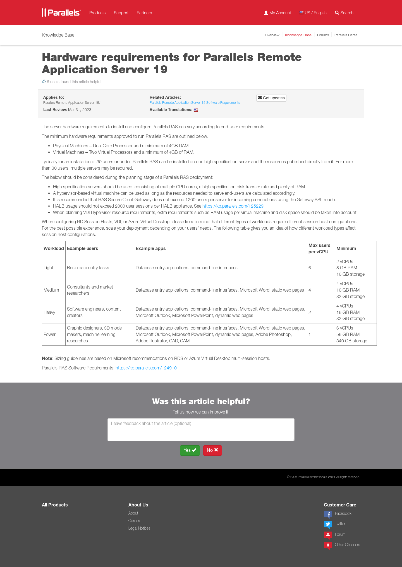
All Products (55, 505)
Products (97, 12)
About (133, 513)
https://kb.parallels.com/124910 (146, 367)
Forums (323, 35)
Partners (144, 12)
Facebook (337, 515)
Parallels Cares (345, 35)
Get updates (271, 97)
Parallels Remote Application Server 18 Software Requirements (195, 102)
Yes (190, 450)
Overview (272, 35)
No (212, 450)
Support (121, 12)
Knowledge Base (298, 35)
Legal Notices (139, 528)
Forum (334, 536)
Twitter (334, 525)
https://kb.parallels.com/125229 (233, 205)
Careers (134, 520)
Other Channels (342, 546)
